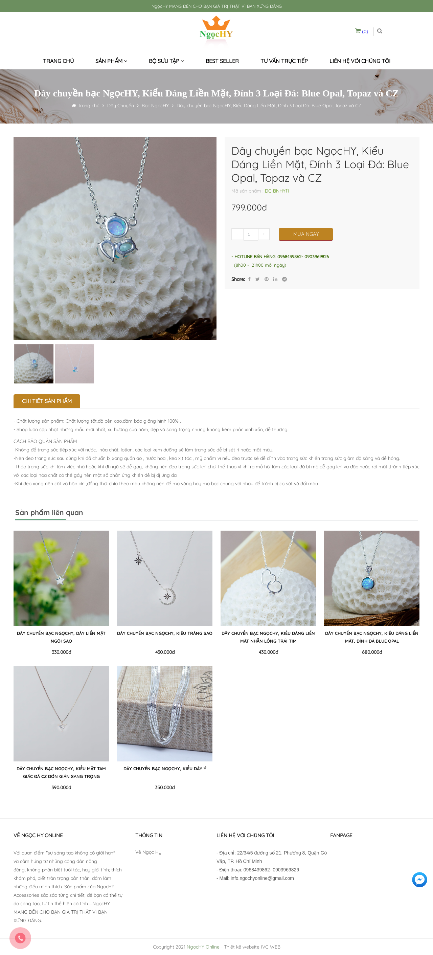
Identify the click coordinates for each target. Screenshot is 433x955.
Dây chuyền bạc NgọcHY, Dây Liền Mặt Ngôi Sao (61, 637)
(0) (361, 31)
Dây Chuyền (120, 106)
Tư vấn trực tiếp (284, 61)
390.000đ (61, 787)
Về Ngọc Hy (148, 852)
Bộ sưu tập (166, 61)
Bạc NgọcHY (155, 106)
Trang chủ (58, 61)
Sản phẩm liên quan (49, 512)
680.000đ (372, 652)
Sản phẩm (111, 61)
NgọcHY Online (203, 947)
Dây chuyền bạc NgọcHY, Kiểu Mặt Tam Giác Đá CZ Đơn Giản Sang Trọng (61, 772)
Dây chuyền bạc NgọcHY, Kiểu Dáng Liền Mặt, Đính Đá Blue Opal (371, 637)
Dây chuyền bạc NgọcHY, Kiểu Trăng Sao (164, 633)
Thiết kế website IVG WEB (252, 947)
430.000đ (165, 652)
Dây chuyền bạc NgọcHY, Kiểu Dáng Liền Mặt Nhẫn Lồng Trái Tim (268, 637)
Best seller (222, 61)
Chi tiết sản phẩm (47, 401)
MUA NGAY (306, 234)
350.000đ (165, 787)
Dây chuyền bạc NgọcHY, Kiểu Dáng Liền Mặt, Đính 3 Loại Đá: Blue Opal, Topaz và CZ (269, 106)
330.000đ (61, 652)
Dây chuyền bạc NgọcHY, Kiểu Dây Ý (164, 768)
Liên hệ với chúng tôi (359, 61)
